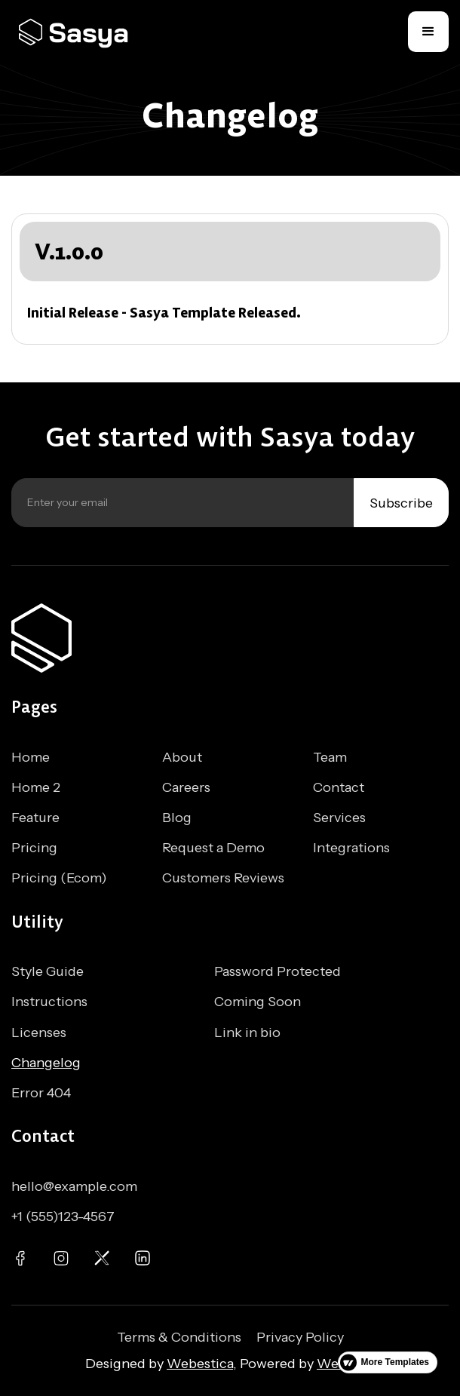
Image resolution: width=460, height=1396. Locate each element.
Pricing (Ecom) (59, 878)
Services (339, 817)
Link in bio (247, 1032)
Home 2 (35, 787)
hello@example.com (74, 1186)
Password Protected (277, 971)
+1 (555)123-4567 (63, 1216)
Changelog (46, 1062)
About (182, 757)
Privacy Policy (300, 1337)
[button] (428, 31)
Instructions (49, 1001)
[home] (79, 32)
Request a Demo (213, 847)
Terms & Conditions (179, 1337)
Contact (338, 787)
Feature (35, 817)
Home (30, 757)
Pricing (34, 847)
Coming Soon (257, 1001)
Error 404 (41, 1093)
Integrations (351, 847)
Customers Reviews (223, 878)
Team (330, 757)
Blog (177, 817)
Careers (186, 787)
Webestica (200, 1363)
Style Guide (47, 971)
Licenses (38, 1032)
